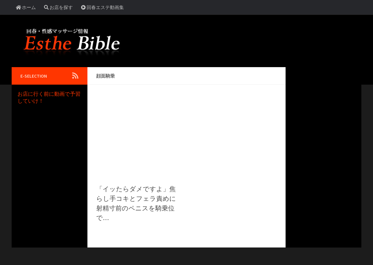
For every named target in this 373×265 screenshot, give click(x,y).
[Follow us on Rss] (75, 75)
